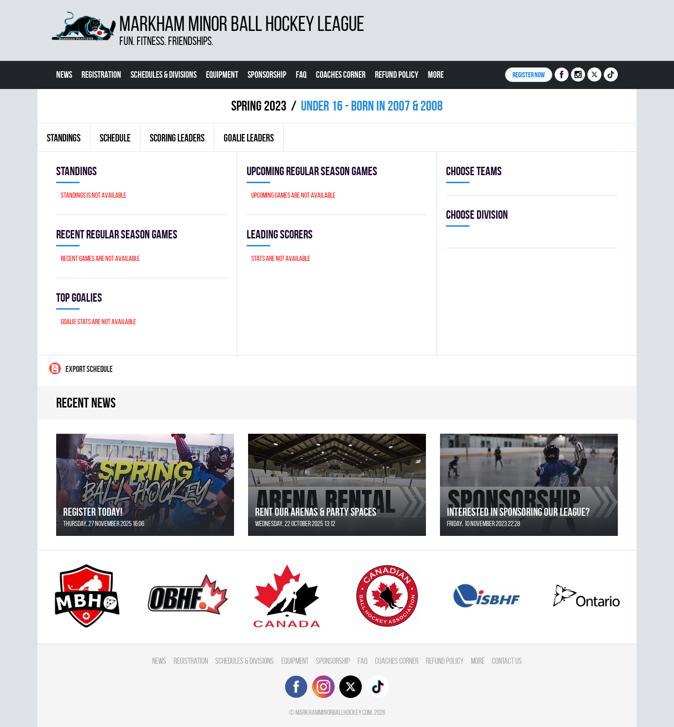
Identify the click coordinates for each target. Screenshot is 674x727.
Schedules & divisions (164, 74)
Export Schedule (81, 368)
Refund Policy (396, 74)
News (64, 74)
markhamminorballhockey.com (333, 712)
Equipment (222, 74)
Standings (64, 137)
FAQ (301, 74)
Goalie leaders (249, 137)
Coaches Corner (341, 74)
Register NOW (529, 75)
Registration (101, 74)
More (436, 74)
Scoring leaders (177, 137)
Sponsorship (267, 74)
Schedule (115, 137)
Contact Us (73, 102)
